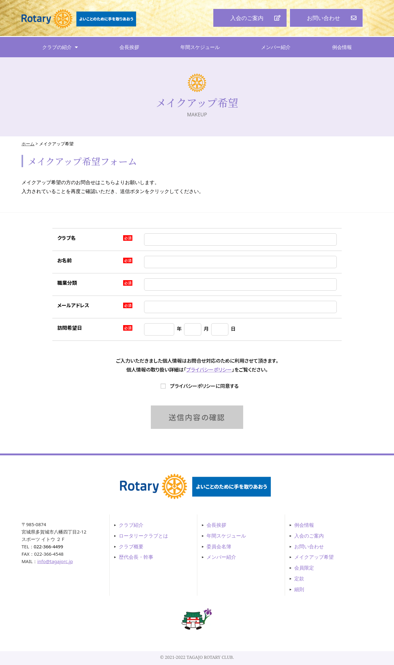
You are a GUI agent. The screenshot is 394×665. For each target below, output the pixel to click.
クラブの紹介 (60, 47)
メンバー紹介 (276, 47)
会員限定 (304, 567)
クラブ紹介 (131, 525)
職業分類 (67, 282)
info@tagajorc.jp (55, 561)
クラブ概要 (131, 546)
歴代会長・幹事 (136, 557)
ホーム (28, 144)
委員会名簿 (219, 546)
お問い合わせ (309, 546)
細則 (299, 589)
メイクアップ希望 (314, 557)
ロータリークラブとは (143, 535)
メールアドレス (73, 305)
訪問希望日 (69, 327)
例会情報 (342, 47)
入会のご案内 (309, 535)
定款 (299, 578)
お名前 (64, 260)
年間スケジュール (200, 47)
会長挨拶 (129, 47)
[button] (250, 18)
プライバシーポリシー (209, 369)
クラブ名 (66, 237)
